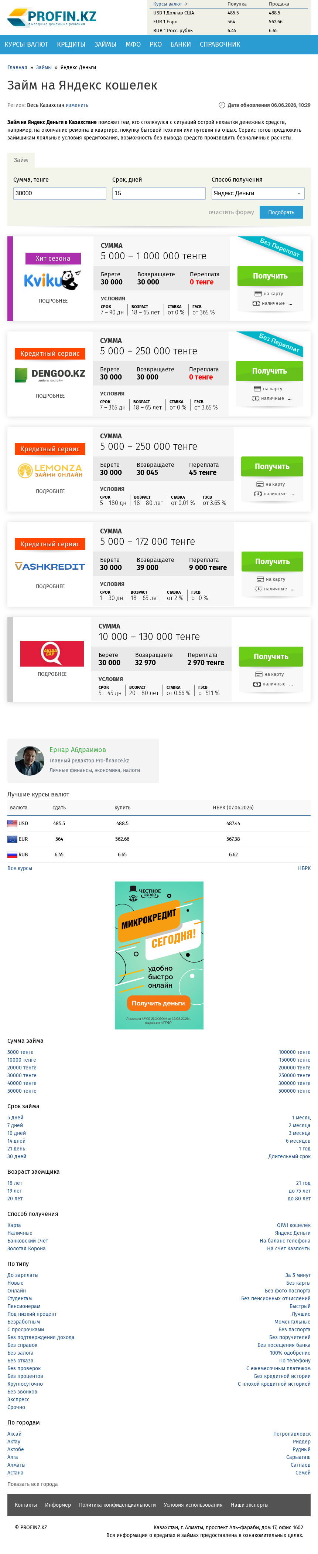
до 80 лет (299, 1199)
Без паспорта (294, 1330)
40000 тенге (22, 1083)
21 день (16, 1149)
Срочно (16, 1407)
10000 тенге (21, 1060)
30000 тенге (22, 1075)
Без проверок (24, 1368)
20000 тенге (22, 1068)
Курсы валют (26, 44)
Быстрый (300, 1306)
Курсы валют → (170, 4)
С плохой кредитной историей (274, 1384)
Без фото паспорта (288, 1291)
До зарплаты (22, 1275)
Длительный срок (290, 1156)
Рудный (302, 1449)
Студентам (19, 1298)
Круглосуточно (25, 1384)
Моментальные (292, 1322)
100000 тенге (295, 1052)
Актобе (15, 1449)
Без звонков (22, 1392)
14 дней (16, 1141)
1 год (305, 1149)
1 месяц (301, 1118)
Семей (303, 1473)
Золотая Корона (26, 1248)
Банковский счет (27, 1241)
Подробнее (53, 301)
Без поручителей (290, 1337)
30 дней (16, 1156)
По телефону (295, 1361)
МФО (133, 44)
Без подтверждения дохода (41, 1337)
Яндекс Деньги (293, 1233)
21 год (303, 1183)
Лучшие (301, 1314)
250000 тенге (295, 1075)
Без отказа (20, 1361)
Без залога (20, 1353)
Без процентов (25, 1376)
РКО (156, 44)
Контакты (26, 1505)
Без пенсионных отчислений (276, 1298)
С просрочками (25, 1330)
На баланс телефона (285, 1241)
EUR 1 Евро (165, 21)
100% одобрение (290, 1353)
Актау (13, 1442)
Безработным (23, 1322)
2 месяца (300, 1125)
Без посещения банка (284, 1345)
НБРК (304, 868)
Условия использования (193, 1505)
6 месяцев (298, 1141)
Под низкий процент (32, 1314)
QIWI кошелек (294, 1225)
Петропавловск (292, 1434)
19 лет (14, 1191)
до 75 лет (300, 1191)
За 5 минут (298, 1275)
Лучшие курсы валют (38, 794)
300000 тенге (294, 1083)
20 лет (15, 1199)
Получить (270, 276)
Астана (15, 1473)
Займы (106, 44)
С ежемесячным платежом (278, 1368)
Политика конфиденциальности (117, 1505)
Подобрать (282, 212)
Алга (12, 1457)
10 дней (16, 1133)
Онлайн (16, 1291)
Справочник (220, 44)
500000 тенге (294, 1091)
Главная (17, 67)
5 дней (15, 1118)
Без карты (298, 1283)
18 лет (14, 1183)
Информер (58, 1505)
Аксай (14, 1434)
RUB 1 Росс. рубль (173, 30)
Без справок (22, 1345)
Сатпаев (301, 1465)
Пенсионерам (23, 1306)
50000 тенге (22, 1091)
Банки (181, 44)
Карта (14, 1225)
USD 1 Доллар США (173, 13)
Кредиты (71, 44)
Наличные (20, 1233)
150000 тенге (295, 1060)
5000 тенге (20, 1052)
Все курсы (19, 868)
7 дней (15, 1125)
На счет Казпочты (289, 1248)
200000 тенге (294, 1068)
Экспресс (18, 1399)
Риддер (302, 1442)
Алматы (16, 1465)
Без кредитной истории (282, 1376)
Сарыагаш (298, 1457)
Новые (15, 1283)
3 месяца (300, 1133)
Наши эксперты (250, 1505)
